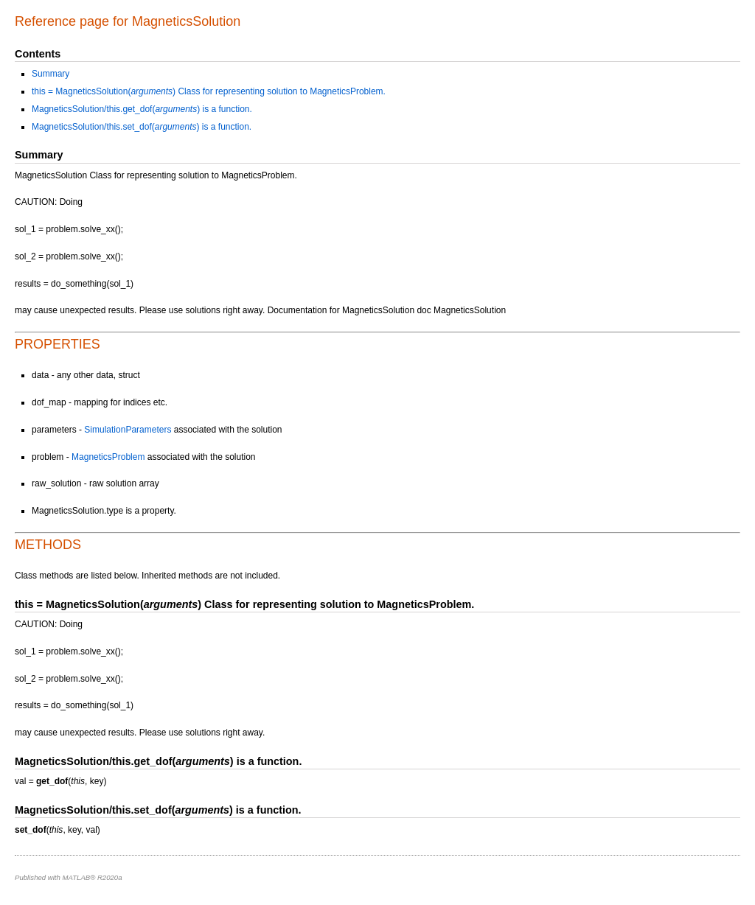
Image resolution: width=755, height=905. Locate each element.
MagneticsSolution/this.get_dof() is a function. (142, 109)
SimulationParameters (127, 429)
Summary (50, 74)
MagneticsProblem (108, 457)
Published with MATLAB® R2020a (68, 877)
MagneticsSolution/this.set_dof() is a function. (141, 127)
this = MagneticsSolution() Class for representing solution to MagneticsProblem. (209, 91)
